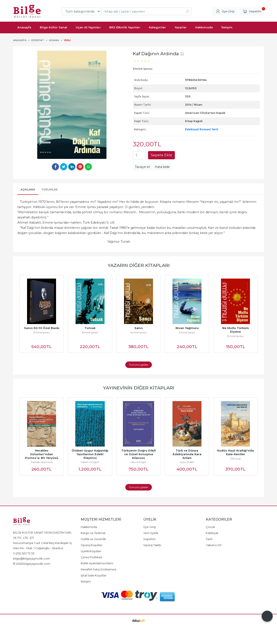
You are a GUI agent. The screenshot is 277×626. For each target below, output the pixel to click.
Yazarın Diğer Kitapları (139, 265)
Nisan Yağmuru (187, 328)
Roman (205, 129)
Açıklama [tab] (28, 189)
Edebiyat (191, 129)
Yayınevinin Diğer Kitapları (138, 387)
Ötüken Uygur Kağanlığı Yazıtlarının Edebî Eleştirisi (91, 454)
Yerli (215, 129)
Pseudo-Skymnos (42, 462)
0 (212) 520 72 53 (23, 553)
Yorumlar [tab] (50, 189)
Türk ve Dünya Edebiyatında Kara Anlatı (187, 454)
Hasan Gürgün (90, 462)
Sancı (138, 328)
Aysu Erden (187, 462)
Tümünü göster (138, 364)
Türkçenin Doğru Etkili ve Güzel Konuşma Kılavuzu (139, 454)
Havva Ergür (138, 462)
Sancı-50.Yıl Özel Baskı (41, 328)
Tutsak (90, 328)
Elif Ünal (235, 458)
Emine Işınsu (42, 332)
